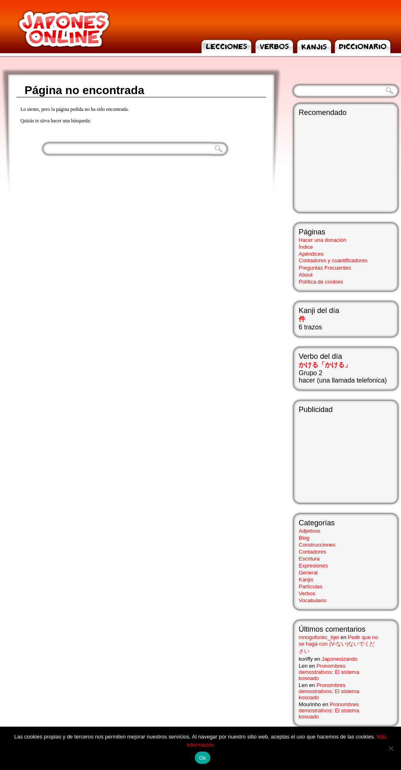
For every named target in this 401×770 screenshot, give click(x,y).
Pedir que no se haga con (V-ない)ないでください (338, 644)
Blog (304, 538)
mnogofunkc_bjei (319, 637)
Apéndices (311, 254)
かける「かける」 (325, 364)
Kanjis (306, 579)
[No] (391, 748)
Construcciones (317, 545)
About (306, 275)
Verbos (307, 593)
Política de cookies (321, 282)
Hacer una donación (322, 240)
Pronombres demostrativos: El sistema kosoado (329, 672)
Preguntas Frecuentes (325, 268)
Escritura (309, 559)
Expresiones (313, 566)
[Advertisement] (340, 455)
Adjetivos (309, 531)
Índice (306, 247)
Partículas (310, 586)
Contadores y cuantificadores (333, 260)
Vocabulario (313, 600)
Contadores (312, 552)
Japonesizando (339, 659)
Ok (202, 758)
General (308, 573)
